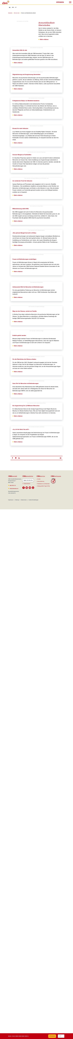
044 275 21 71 (13, 982)
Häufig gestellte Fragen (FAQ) (43, 982)
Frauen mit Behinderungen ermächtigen (24, 491)
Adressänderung (40, 977)
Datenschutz (24, 996)
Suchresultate (1, 1)
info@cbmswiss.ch (14, 985)
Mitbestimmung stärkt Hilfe (21, 374)
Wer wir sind (16, 13)
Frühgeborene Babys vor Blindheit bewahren (26, 133)
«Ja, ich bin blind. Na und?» (21, 892)
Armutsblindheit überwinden (47, 23)
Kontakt (38, 975)
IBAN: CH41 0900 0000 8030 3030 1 (18, 1036)
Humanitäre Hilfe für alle (20, 50)
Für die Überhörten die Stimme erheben (24, 723)
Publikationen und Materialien (43, 980)
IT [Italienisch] (15, 7)
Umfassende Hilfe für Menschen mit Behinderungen (28, 552)
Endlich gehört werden (19, 666)
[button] (12, 954)
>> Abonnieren (26, 980)
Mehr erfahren (44, 39)
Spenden (60, 2)
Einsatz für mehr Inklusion (20, 194)
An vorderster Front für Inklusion (22, 313)
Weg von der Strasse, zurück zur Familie (25, 609)
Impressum (10, 996)
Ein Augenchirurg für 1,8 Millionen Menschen (26, 836)
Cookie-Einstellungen (33, 996)
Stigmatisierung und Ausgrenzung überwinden (26, 74)
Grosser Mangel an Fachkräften (22, 254)
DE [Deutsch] (9, 7)
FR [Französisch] (13, 7)
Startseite (10, 13)
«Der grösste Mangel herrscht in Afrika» (24, 431)
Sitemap (17, 996)
